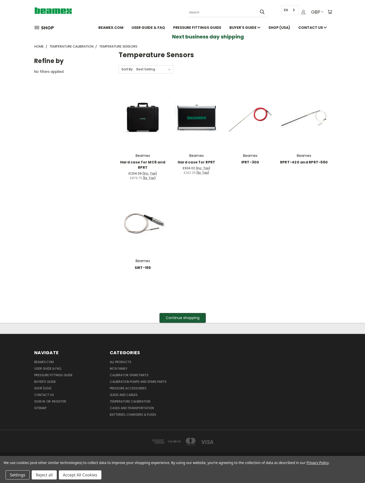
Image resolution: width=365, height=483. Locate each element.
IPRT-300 (250, 162)
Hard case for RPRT (196, 162)
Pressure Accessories (128, 388)
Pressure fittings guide (197, 27)
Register (59, 401)
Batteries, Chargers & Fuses (133, 414)
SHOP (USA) (279, 27)
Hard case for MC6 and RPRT (142, 165)
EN (285, 10)
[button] (182, 318)
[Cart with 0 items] (329, 12)
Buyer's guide (244, 27)
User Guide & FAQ (148, 27)
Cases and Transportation (132, 408)
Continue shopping (182, 317)
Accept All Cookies (80, 475)
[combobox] (289, 10)
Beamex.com (110, 27)
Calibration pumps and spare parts (138, 382)
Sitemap (40, 408)
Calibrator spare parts (129, 375)
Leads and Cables (124, 395)
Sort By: (127, 69)
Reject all (44, 475)
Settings (17, 475)
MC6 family (118, 368)
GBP (317, 12)
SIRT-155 (143, 267)
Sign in (40, 401)
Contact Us (312, 27)
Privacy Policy (317, 462)
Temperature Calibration (130, 401)
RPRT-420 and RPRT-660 (304, 162)
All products (120, 362)
